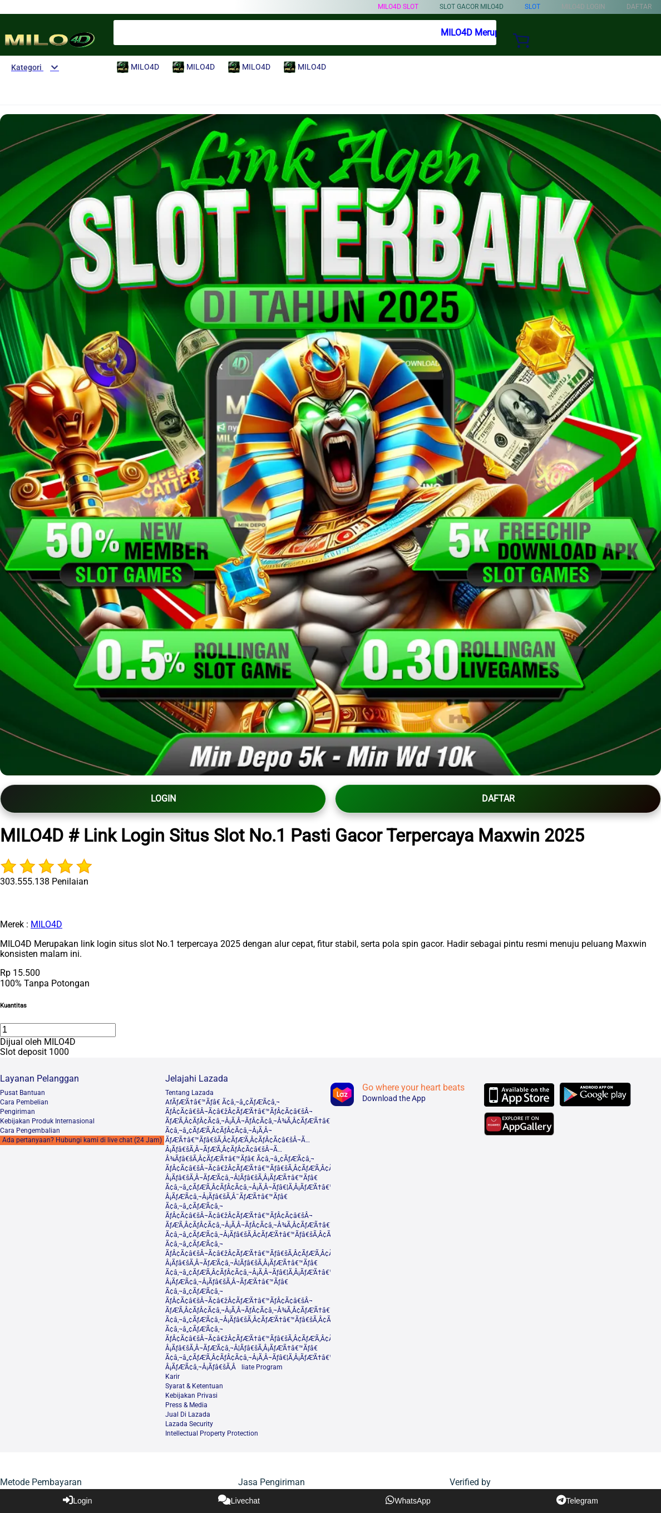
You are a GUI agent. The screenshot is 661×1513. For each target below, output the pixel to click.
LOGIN (163, 798)
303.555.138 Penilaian (44, 881)
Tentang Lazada (189, 1093)
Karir (172, 1377)
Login (77, 1500)
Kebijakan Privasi (191, 1395)
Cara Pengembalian (30, 1130)
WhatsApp (408, 1500)
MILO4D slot (398, 7)
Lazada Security (189, 1424)
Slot (532, 7)
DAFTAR (498, 798)
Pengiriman (17, 1112)
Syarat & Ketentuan (194, 1386)
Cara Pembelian (24, 1102)
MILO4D (46, 924)
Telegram (577, 1500)
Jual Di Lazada (187, 1414)
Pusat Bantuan (22, 1093)
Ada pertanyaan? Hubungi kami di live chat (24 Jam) (82, 1140)
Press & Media (186, 1405)
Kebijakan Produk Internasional (47, 1121)
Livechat (239, 1500)
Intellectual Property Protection (211, 1433)
